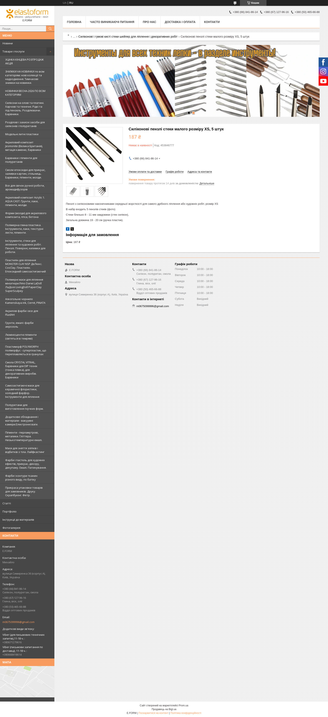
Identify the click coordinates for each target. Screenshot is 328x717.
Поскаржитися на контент (153, 713)
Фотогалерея (11, 528)
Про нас (149, 22)
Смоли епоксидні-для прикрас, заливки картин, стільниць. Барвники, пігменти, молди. (25, 173)
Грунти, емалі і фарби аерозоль (19, 324)
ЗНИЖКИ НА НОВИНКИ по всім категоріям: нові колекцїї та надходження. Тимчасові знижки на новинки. (24, 77)
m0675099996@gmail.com (19, 622)
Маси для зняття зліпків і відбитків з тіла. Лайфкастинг (24, 450)
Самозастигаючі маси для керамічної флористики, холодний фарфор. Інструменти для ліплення (22, 391)
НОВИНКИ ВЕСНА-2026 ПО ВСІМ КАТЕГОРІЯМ (25, 93)
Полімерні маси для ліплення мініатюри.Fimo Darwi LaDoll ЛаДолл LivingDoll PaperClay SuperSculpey (24, 285)
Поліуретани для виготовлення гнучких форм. (24, 407)
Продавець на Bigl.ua (164, 709)
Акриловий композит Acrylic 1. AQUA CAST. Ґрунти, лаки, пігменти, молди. (25, 201)
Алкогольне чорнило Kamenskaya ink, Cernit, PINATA (25, 301)
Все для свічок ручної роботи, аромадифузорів (25, 187)
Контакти (212, 22)
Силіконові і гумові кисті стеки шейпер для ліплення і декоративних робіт (128, 36)
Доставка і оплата (180, 22)
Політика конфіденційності (185, 713)
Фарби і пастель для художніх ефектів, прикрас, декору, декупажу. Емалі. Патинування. (25, 463)
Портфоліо (10, 511)
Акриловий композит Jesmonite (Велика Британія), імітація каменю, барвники (24, 146)
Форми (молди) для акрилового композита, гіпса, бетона (25, 215)
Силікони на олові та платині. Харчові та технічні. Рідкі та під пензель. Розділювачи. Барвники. (24, 108)
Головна (74, 22)
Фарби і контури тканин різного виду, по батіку (21, 477)
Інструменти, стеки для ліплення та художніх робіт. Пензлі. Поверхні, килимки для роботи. (25, 246)
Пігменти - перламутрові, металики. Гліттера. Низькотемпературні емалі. (23, 436)
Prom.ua (183, 705)
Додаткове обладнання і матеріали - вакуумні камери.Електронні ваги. (21, 420)
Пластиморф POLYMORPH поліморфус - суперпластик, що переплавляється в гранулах (25, 350)
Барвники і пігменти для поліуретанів (21, 160)
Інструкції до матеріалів (18, 519)
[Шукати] (50, 28)
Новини (8, 43)
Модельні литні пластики (21, 134)
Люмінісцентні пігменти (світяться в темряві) (21, 336)
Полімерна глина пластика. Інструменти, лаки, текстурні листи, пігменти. (24, 228)
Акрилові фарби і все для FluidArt (21, 313)
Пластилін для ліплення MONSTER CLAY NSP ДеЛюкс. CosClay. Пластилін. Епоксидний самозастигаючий (25, 265)
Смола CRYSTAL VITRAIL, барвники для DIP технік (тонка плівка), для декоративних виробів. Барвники (21, 369)
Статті (7, 503)
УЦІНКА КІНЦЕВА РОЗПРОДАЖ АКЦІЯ (24, 61)
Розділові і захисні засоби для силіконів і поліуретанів (25, 124)
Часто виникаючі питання (112, 22)
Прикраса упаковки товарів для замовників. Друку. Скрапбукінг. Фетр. (24, 491)
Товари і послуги (13, 51)
